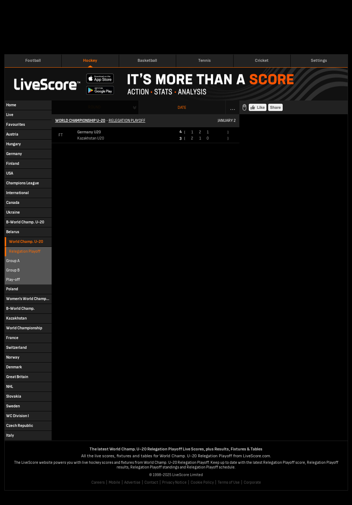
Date (182, 107)
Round (94, 107)
